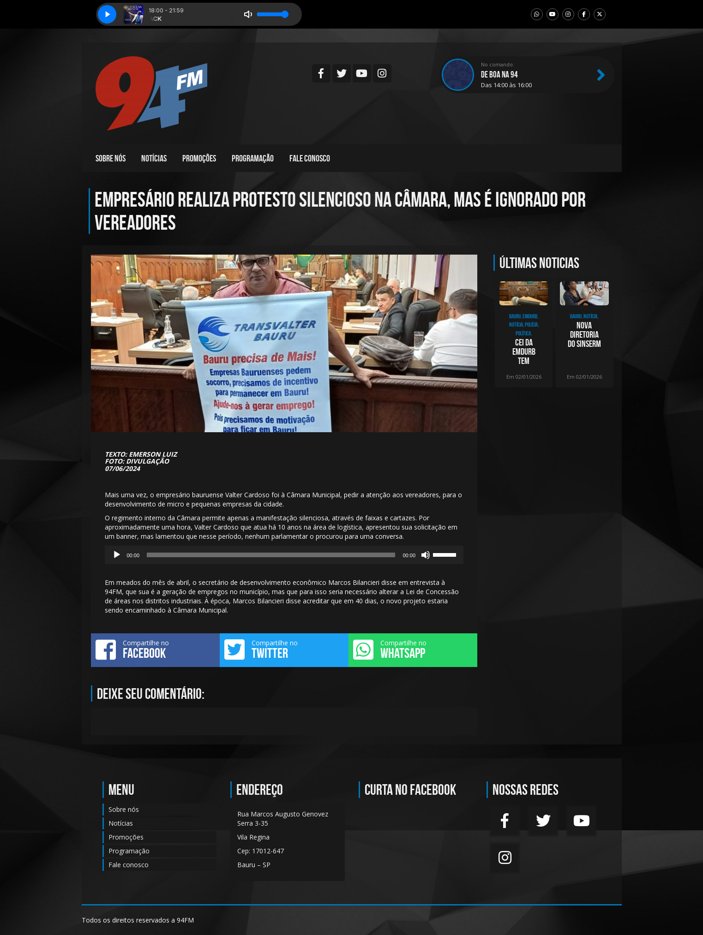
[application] (284, 555)
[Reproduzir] (116, 555)
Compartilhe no (155, 649)
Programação (253, 158)
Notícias (154, 158)
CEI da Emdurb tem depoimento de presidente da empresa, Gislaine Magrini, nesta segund (523, 351)
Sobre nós (111, 158)
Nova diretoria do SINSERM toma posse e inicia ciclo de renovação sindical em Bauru (584, 334)
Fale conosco (309, 158)
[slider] (271, 555)
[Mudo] (425, 555)
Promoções (199, 158)
